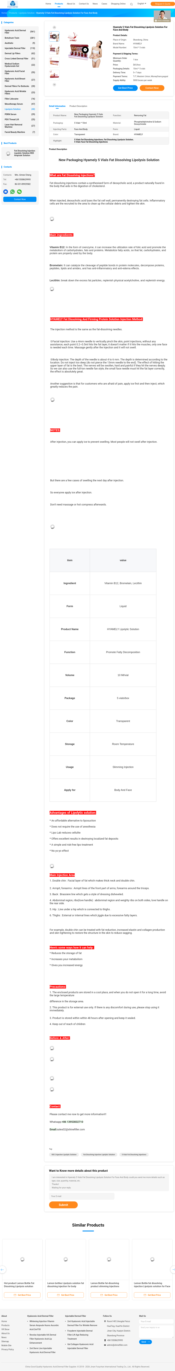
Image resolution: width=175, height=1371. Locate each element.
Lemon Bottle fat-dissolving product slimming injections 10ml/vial (105, 1286)
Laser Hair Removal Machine (20, 125)
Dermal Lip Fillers (20, 53)
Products (5, 1325)
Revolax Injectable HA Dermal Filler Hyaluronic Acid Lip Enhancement (43, 1339)
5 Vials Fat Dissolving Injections (134, 1155)
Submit (63, 1205)
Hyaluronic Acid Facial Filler (20, 72)
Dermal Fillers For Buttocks (20, 86)
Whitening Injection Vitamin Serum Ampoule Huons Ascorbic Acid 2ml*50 (44, 1325)
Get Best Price (125, 88)
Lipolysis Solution (20, 109)
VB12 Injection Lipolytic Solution (63, 1155)
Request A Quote (162, 4)
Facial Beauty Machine (20, 132)
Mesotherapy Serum (20, 104)
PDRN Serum (20, 114)
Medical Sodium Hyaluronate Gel (20, 65)
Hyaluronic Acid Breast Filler (20, 80)
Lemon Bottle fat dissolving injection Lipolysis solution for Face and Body (152, 1286)
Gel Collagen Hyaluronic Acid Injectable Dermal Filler (80, 1346)
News (3, 1337)
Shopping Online (118, 4)
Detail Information (57, 106)
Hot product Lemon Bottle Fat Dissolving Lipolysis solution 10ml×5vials (19, 1286)
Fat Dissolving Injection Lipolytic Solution (99, 1155)
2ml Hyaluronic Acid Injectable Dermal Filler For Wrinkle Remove (82, 1323)
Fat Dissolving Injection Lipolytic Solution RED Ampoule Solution (24, 153)
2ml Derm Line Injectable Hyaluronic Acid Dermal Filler (43, 1350)
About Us (5, 1333)
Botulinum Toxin (20, 37)
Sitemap (5, 1341)
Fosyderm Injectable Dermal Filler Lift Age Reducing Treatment (80, 1335)
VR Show (5, 1329)
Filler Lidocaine (20, 98)
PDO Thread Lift (20, 119)
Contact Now (20, 199)
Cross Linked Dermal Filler (20, 58)
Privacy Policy (7, 1349)
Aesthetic (20, 43)
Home (4, 1321)
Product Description (78, 106)
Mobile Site (6, 1345)
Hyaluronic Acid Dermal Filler (20, 31)
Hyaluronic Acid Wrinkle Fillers (20, 92)
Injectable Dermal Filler (20, 48)
